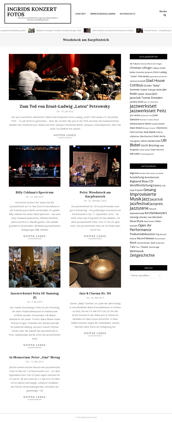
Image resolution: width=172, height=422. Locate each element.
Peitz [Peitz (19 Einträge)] (132, 131)
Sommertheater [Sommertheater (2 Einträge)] (143, 243)
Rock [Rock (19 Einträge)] (133, 242)
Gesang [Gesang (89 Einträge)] (150, 189)
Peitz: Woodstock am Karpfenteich (95, 194)
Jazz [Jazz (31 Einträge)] (154, 94)
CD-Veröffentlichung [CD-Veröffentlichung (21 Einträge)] (142, 183)
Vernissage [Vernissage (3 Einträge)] (154, 247)
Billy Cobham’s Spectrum (35, 192)
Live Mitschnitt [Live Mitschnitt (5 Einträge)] (155, 217)
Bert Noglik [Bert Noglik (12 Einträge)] (157, 64)
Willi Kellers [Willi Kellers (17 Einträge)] (135, 153)
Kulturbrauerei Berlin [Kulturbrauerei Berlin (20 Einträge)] (140, 123)
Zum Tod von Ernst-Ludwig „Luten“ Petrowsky (65, 106)
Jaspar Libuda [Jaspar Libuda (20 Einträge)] (145, 93)
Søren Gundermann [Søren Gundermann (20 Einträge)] (151, 140)
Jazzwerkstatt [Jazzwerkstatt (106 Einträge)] (143, 106)
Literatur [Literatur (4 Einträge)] (143, 217)
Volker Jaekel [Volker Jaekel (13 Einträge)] (144, 150)
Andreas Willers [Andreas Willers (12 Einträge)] (146, 64)
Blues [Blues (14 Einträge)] (145, 181)
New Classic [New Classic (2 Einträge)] (149, 221)
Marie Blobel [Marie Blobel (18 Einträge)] (136, 127)
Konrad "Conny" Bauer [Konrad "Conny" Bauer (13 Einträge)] (149, 119)
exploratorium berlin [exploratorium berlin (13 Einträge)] (158, 76)
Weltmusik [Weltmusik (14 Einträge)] (137, 251)
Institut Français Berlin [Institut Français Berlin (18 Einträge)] (151, 89)
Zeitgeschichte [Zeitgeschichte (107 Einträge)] (142, 255)
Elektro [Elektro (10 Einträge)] (157, 185)
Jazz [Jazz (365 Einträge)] (146, 199)
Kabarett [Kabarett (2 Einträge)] (152, 209)
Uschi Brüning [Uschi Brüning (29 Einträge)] (150, 145)
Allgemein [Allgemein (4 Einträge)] (134, 173)
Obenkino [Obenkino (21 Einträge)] (161, 127)
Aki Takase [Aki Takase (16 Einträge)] (135, 63)
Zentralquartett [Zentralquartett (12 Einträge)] (147, 154)
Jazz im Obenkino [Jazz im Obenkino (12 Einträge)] (151, 102)
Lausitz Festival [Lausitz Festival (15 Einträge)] (158, 124)
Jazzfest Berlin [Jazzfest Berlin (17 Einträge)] (137, 101)
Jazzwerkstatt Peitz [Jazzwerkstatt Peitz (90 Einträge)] (148, 110)
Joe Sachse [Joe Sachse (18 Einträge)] (135, 115)
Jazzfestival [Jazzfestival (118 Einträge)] (139, 203)
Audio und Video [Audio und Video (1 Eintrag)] (157, 173)
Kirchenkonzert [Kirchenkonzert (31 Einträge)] (156, 213)
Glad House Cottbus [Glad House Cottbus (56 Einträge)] (147, 82)
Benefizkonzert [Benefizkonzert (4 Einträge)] (151, 177)
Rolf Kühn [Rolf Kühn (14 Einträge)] (139, 132)
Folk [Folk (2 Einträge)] (163, 185)
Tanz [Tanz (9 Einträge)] (133, 247)
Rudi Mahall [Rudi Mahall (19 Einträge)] (149, 131)
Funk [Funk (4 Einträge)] (132, 190)
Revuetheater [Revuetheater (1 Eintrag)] (160, 239)
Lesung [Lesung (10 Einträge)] (134, 217)
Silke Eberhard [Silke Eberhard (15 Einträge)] (146, 136)
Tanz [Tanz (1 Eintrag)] (138, 247)
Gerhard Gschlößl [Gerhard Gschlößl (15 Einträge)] (137, 81)
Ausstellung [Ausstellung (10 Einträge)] (137, 177)
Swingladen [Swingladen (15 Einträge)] (135, 141)
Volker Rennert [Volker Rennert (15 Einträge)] (157, 149)
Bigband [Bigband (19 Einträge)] (135, 181)
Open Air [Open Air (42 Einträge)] (145, 225)
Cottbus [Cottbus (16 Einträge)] (155, 68)
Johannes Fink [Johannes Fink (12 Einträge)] (146, 115)
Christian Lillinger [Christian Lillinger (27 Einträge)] (141, 68)
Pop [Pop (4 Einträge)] (158, 234)
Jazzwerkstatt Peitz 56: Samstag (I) (34, 295)
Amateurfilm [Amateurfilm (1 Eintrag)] (145, 173)
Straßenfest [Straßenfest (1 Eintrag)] (159, 243)
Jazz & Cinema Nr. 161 (95, 293)
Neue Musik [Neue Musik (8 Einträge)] (136, 221)
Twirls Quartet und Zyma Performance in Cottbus (117, 30)
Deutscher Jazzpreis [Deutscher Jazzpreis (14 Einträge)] (144, 72)
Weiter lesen (65, 135)
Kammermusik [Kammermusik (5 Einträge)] (137, 213)
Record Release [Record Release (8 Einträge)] (145, 238)
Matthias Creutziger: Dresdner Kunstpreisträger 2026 (62, 30)
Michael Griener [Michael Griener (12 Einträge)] (149, 128)
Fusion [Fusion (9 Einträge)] (139, 190)
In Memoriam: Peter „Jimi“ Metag (34, 357)
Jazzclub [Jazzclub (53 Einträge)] (156, 199)
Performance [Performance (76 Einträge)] (140, 229)
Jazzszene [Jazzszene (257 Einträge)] (139, 208)
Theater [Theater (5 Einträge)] (144, 246)
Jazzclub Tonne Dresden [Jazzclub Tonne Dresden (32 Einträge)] (146, 98)
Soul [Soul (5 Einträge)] (153, 242)
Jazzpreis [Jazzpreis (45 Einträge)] (156, 203)
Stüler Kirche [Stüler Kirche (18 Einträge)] (159, 136)
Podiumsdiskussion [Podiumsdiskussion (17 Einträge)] (142, 234)
